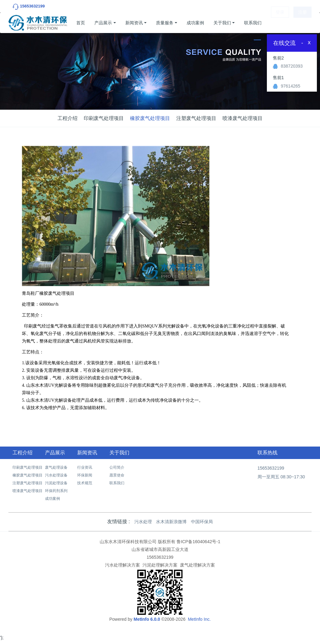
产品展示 (103, 22)
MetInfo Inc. (199, 619)
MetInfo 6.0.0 (146, 619)
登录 (280, 22)
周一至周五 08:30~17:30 (281, 476)
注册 (302, 22)
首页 (80, 22)
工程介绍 (68, 118)
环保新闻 (84, 475)
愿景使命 (116, 475)
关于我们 (222, 22)
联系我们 (253, 22)
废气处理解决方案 (197, 564)
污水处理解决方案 (122, 564)
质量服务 (164, 22)
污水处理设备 (56, 475)
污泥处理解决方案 (160, 564)
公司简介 (116, 467)
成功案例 (195, 22)
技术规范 (84, 483)
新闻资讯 (134, 22)
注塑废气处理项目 (196, 118)
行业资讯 (84, 467)
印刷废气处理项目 (104, 118)
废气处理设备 (56, 467)
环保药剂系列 (56, 491)
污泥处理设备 (56, 483)
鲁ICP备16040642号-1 (198, 541)
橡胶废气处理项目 (150, 118)
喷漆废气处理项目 (242, 118)
